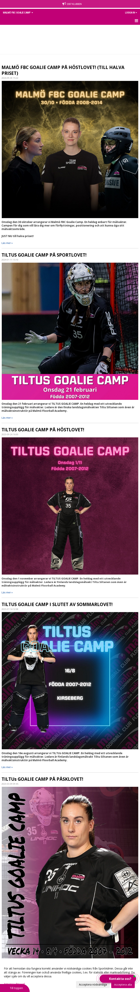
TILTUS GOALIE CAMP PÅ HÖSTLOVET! (43, 429)
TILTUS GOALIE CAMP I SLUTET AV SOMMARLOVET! (57, 604)
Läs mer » (7, 243)
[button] (118, 979)
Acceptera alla (123, 984)
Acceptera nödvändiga (93, 984)
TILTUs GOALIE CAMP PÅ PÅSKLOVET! (42, 779)
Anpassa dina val (14, 984)
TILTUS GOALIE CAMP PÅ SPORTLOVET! (44, 255)
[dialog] (70, 976)
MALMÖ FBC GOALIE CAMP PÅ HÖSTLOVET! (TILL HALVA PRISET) (63, 70)
